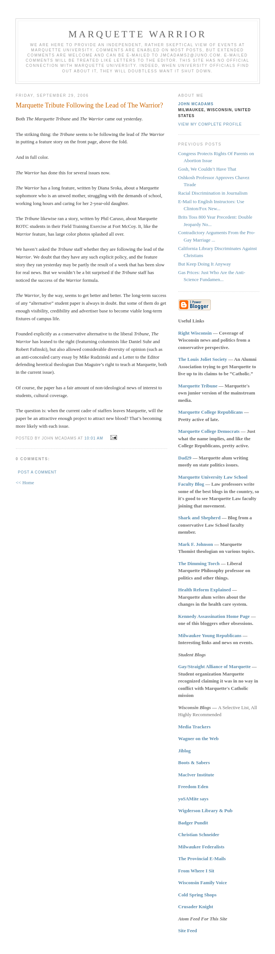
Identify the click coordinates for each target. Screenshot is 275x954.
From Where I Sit (196, 870)
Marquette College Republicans (210, 412)
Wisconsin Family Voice (202, 882)
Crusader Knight (195, 906)
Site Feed (187, 930)
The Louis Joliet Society (202, 359)
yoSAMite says (193, 798)
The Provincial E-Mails (202, 858)
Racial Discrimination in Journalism (213, 193)
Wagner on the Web (198, 738)
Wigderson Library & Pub (205, 810)
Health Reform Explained (204, 589)
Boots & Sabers (194, 762)
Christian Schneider (199, 834)
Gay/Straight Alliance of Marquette (214, 666)
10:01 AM (94, 438)
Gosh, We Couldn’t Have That (207, 169)
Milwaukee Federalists (201, 846)
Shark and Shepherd (199, 517)
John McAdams (196, 104)
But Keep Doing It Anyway (204, 264)
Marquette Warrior (137, 34)
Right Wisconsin (195, 333)
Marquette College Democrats (209, 431)
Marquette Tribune (198, 386)
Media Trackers (194, 726)
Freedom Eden (193, 786)
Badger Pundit (193, 822)
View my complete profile (210, 124)
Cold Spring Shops (197, 894)
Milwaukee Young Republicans (209, 635)
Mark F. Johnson (195, 544)
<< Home (25, 482)
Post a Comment (37, 472)
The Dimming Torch (199, 563)
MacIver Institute (196, 774)
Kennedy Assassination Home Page (214, 616)
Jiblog (184, 750)
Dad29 (185, 458)
